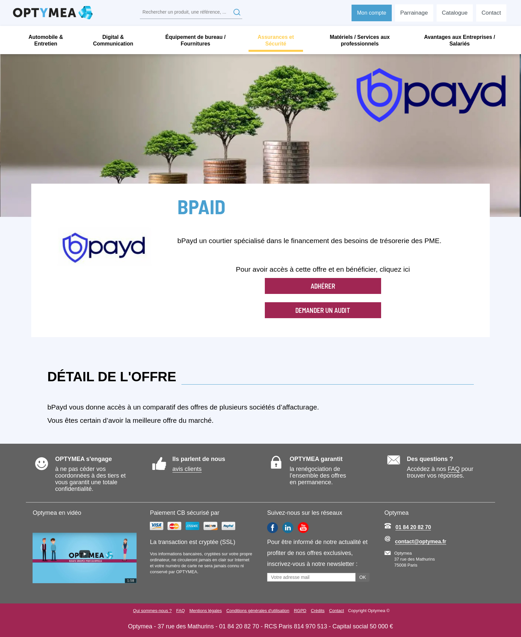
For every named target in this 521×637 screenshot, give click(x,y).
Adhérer (323, 286)
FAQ (454, 469)
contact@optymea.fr (420, 541)
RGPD (300, 610)
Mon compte (371, 13)
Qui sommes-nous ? (151, 610)
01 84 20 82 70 (413, 527)
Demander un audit (322, 310)
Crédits (318, 610)
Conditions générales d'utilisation (257, 610)
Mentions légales (205, 610)
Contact (337, 610)
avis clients (187, 469)
